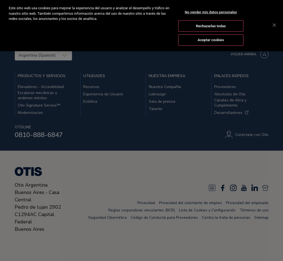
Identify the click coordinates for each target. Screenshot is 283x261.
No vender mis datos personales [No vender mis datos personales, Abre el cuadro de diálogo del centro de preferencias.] (211, 12)
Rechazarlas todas (211, 25)
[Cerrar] (274, 25)
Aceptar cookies (211, 39)
